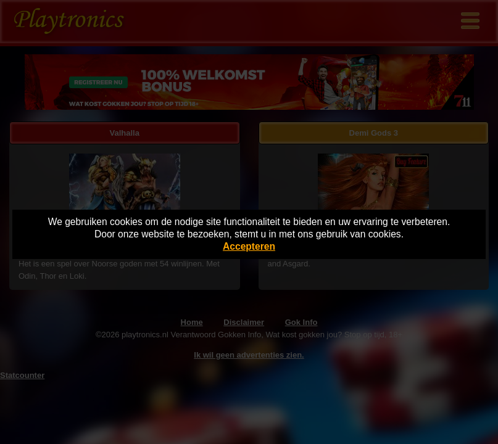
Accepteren (249, 246)
